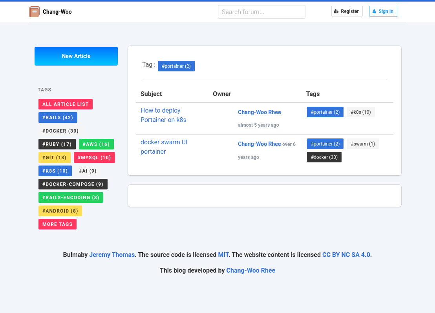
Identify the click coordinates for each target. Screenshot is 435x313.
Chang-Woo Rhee (251, 270)
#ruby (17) (57, 144)
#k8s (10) (55, 171)
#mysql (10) (94, 157)
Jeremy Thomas (112, 254)
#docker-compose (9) (73, 184)
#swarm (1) (363, 144)
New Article (76, 56)
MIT (223, 254)
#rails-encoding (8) (70, 197)
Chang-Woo (50, 11)
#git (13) (54, 157)
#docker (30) (60, 131)
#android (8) (60, 211)
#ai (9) (88, 171)
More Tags (57, 224)
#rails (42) (57, 117)
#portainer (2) (176, 66)
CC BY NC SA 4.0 (346, 254)
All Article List (65, 104)
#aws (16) (96, 144)
